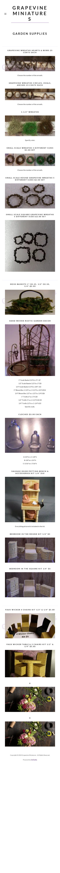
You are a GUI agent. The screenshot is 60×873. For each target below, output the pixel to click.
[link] (30, 14)
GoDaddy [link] (34, 760)
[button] (7, 14)
